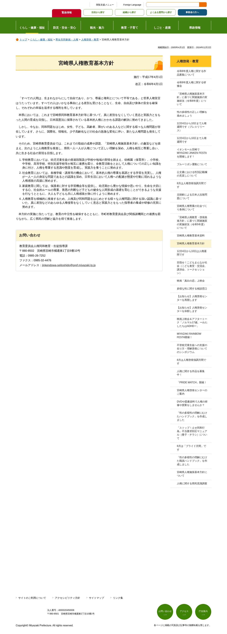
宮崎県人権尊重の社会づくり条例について (192, 208)
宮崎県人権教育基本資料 (191, 235)
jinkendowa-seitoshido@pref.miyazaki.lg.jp (69, 265)
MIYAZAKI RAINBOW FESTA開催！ (189, 335)
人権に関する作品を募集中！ (191, 373)
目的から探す (98, 12)
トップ (23, 39)
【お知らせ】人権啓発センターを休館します (192, 309)
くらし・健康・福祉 (41, 39)
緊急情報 (67, 12)
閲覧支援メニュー (105, 4)
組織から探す (129, 12)
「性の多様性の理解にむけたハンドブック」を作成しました (192, 416)
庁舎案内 (203, 611)
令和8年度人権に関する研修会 (191, 84)
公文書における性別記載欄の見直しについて (192, 174)
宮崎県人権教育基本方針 (191, 243)
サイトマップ (96, 598)
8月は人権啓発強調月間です (191, 185)
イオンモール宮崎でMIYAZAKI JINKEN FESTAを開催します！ (192, 153)
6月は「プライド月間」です (191, 448)
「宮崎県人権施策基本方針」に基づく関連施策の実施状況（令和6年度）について (192, 99)
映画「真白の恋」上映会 (191, 280)
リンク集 (118, 598)
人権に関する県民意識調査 (192, 483)
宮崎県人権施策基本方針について (192, 474)
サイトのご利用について (32, 598)
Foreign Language (132, 4)
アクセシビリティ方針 (67, 598)
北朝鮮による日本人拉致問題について (192, 196)
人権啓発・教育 (90, 39)
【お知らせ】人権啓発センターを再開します (192, 298)
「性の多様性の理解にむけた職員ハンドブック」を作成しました (192, 461)
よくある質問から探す (161, 12)
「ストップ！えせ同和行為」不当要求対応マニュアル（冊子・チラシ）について (192, 433)
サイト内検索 (148, 5)
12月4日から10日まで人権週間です (192, 140)
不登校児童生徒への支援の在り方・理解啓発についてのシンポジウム (192, 349)
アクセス (184, 611)
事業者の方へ (192, 12)
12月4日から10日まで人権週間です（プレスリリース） (192, 127)
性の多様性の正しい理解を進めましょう (192, 114)
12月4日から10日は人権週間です (192, 253)
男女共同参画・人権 (66, 39)
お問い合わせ (165, 611)
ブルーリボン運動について (192, 164)
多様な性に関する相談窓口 (192, 288)
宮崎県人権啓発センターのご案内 (192, 392)
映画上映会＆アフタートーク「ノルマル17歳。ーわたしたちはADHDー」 (192, 322)
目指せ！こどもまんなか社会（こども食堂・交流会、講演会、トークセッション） (192, 267)
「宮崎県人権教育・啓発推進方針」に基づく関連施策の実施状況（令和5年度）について (192, 222)
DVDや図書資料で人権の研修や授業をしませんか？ (192, 403)
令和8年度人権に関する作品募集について (191, 73)
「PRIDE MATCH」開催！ (192, 382)
